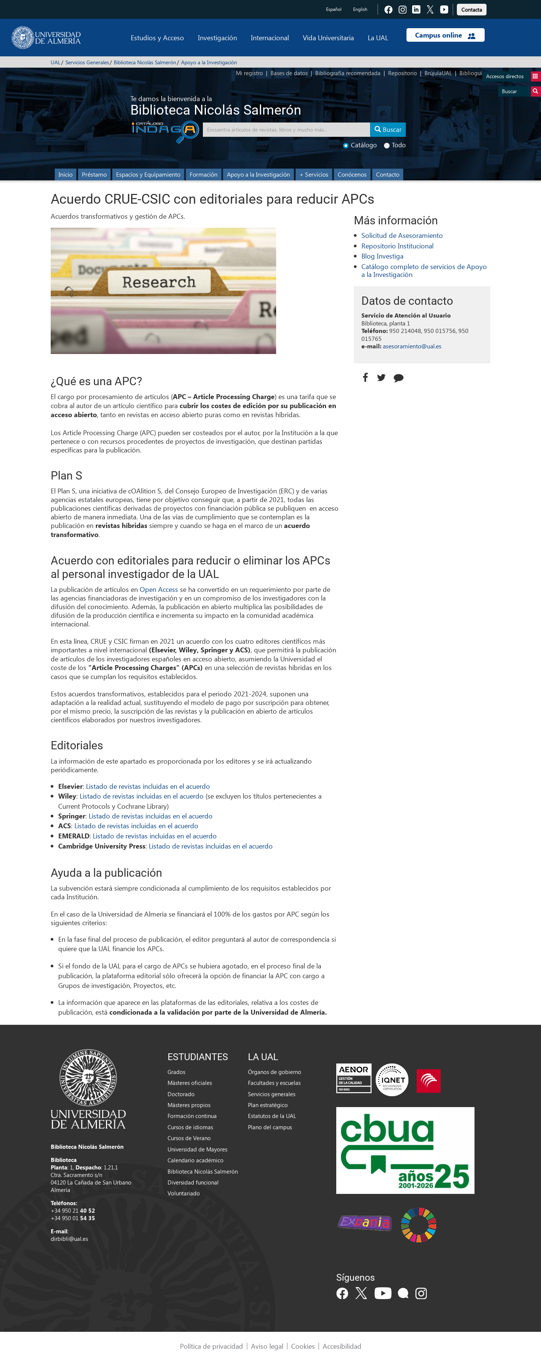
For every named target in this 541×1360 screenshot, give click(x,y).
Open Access (159, 589)
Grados (176, 1072)
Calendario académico (196, 1160)
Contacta (471, 9)
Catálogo (360, 145)
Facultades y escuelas (274, 1082)
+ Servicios (313, 174)
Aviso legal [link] (267, 1346)
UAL (55, 62)
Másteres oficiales (190, 1082)
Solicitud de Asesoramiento (402, 235)
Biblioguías (473, 73)
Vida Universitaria (328, 37)
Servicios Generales (87, 62)
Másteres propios (189, 1105)
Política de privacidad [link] (211, 1346)
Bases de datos (289, 73)
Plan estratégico (268, 1105)
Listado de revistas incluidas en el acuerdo (147, 786)
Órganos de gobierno (274, 1072)
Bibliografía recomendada (348, 73)
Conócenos (352, 174)
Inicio (66, 174)
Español (334, 9)
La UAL (378, 37)
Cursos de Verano (189, 1138)
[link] (472, 8)
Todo (395, 145)
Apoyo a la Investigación (209, 62)
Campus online (445, 34)
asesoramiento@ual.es (412, 346)
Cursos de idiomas (190, 1127)
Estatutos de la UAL (272, 1115)
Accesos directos (513, 76)
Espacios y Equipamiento (148, 174)
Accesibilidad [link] (342, 1346)
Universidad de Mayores (197, 1149)
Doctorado (181, 1094)
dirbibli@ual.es (69, 1238)
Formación (204, 174)
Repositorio (402, 73)
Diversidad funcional (193, 1182)
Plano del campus (270, 1127)
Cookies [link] (303, 1346)
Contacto (387, 174)
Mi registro (249, 73)
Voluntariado (184, 1193)
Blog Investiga (382, 255)
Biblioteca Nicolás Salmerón (145, 62)
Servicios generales (271, 1094)
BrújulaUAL (438, 73)
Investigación (217, 37)
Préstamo (94, 174)
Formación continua (192, 1115)
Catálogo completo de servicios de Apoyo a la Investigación (424, 270)
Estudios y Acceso (157, 37)
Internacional (270, 37)
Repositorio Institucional (397, 245)
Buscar (521, 91)
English (360, 9)
